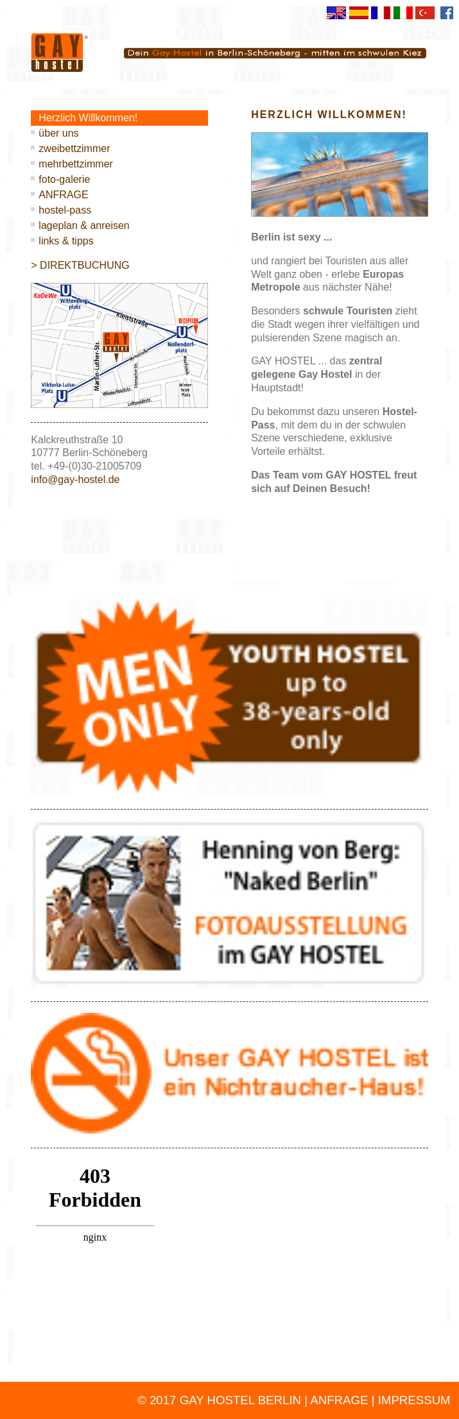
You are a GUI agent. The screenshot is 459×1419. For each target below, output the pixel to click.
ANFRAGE (63, 194)
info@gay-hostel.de (75, 479)
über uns (58, 133)
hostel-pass (65, 210)
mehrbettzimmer (76, 163)
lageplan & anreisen (84, 225)
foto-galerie (64, 179)
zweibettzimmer (74, 148)
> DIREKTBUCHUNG (80, 265)
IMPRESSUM (414, 1400)
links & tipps (66, 240)
